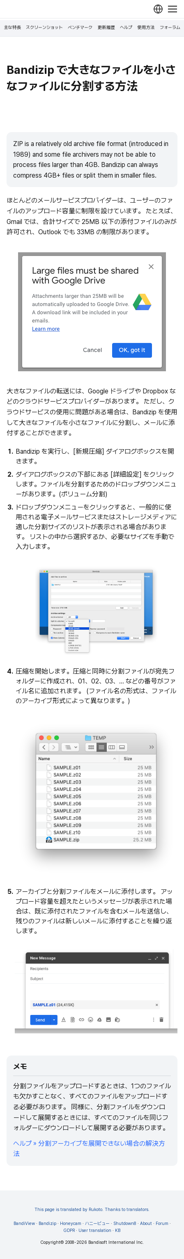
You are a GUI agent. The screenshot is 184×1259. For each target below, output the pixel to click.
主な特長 (12, 27)
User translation (94, 1230)
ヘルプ (126, 27)
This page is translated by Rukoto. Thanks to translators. (92, 1209)
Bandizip (47, 1223)
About (146, 1223)
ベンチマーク (80, 27)
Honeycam (70, 1223)
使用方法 (146, 27)
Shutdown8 (124, 1223)
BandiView (24, 1223)
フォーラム (170, 27)
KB (117, 1230)
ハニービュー (97, 1223)
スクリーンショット (44, 27)
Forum (162, 1223)
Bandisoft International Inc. (116, 1242)
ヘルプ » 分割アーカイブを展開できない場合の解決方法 (89, 1149)
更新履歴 (106, 27)
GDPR (69, 1230)
